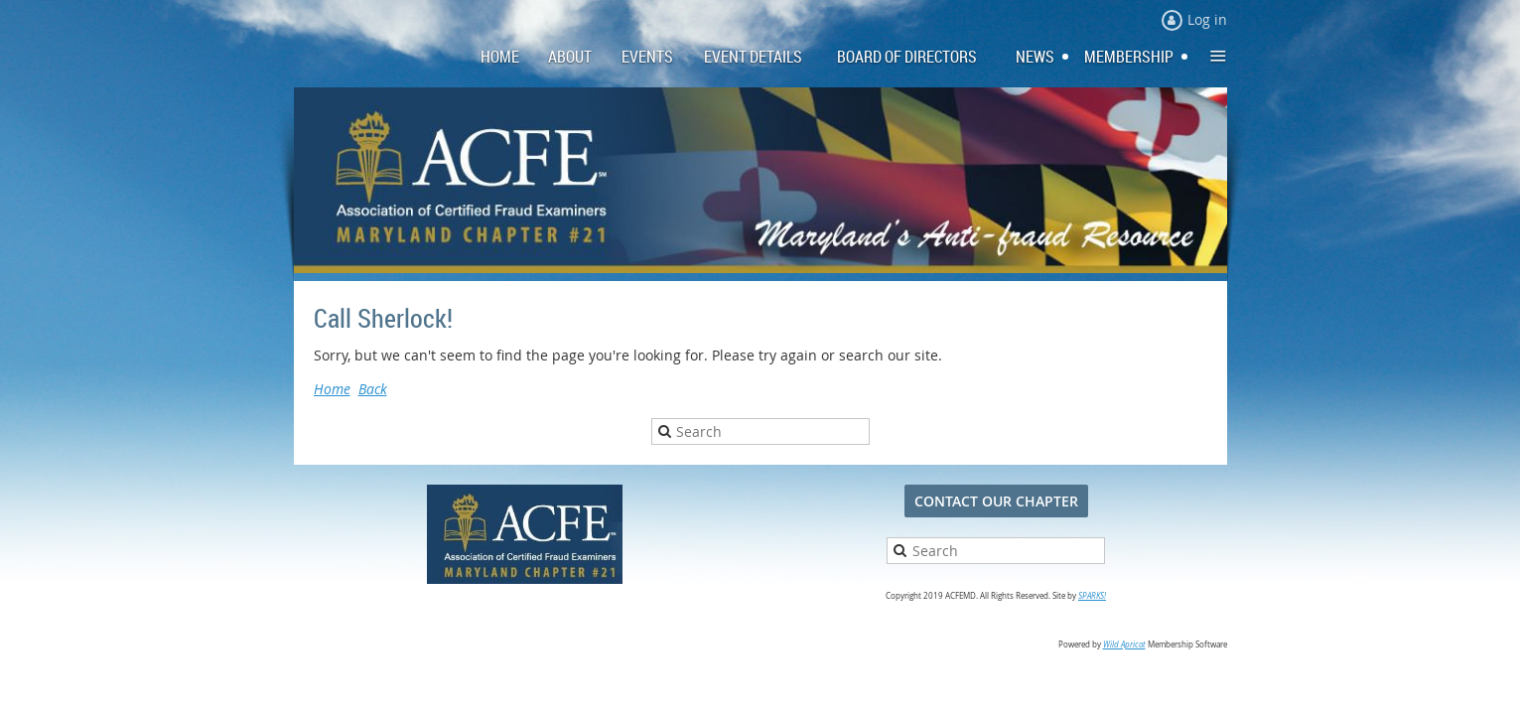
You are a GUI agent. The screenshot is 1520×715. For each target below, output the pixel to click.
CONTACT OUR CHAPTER (996, 501)
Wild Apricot (1124, 644)
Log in (1207, 19)
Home (332, 388)
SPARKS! (1092, 596)
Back (372, 388)
